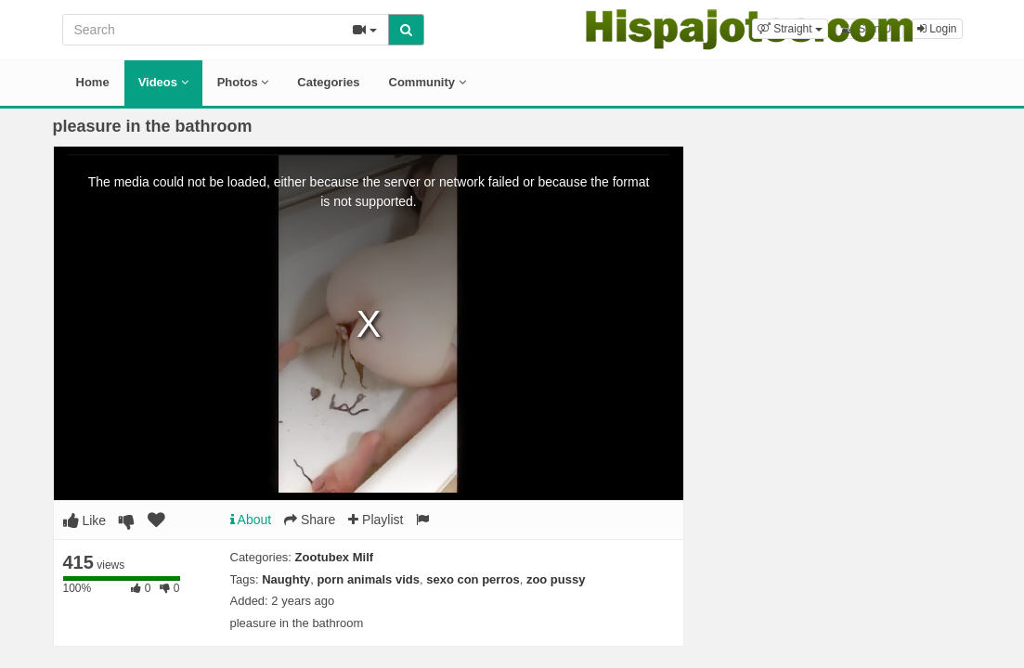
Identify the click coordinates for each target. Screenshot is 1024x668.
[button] (790, 29)
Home (93, 82)
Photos (243, 82)
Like (85, 520)
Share (309, 519)
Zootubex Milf (334, 557)
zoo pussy (556, 579)
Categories (328, 82)
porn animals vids (368, 579)
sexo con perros (472, 579)
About (251, 519)
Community (427, 82)
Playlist (375, 519)
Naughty (286, 579)
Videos (163, 82)
